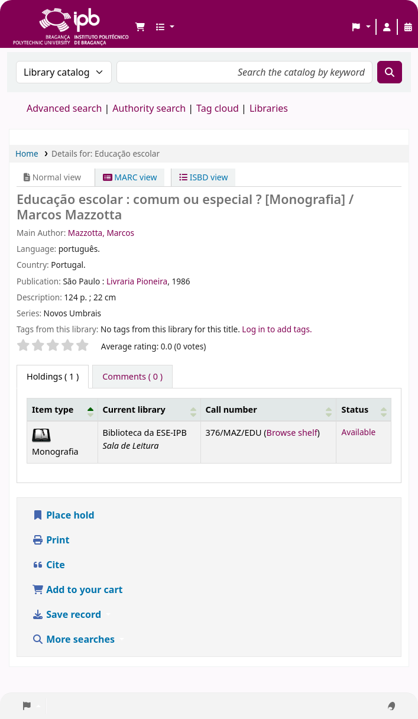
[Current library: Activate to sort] (149, 409)
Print (50, 539)
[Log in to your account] (387, 27)
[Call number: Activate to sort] (268, 409)
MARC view (130, 177)
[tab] (132, 376)
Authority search (149, 108)
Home (26, 153)
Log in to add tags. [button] (277, 329)
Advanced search (64, 108)
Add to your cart (77, 589)
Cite (48, 564)
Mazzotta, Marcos (101, 232)
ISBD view (203, 177)
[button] (140, 27)
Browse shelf (292, 432)
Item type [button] (52, 409)
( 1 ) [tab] (53, 376)
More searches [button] (74, 639)
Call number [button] (231, 409)
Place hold (63, 515)
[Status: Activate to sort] (363, 409)
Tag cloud (217, 108)
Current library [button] (134, 409)
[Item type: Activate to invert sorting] (62, 409)
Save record (67, 614)
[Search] (389, 72)
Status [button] (354, 409)
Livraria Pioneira (136, 281)
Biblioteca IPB (41, 18)
